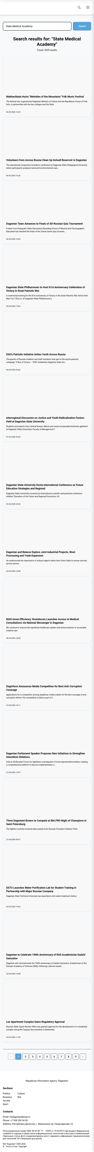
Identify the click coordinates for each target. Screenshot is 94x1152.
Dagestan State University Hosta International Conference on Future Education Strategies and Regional (44, 486)
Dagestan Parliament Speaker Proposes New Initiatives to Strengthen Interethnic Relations (45, 755)
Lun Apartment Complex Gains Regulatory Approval (35, 1021)
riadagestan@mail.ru (19, 1117)
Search (82, 26)
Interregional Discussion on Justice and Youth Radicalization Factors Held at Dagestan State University (45, 419)
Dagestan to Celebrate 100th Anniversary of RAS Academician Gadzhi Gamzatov (45, 956)
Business (7, 1097)
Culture (21, 1093)
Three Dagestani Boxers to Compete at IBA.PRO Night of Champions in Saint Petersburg (46, 822)
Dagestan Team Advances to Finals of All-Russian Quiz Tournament (44, 223)
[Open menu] (87, 7)
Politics (6, 1093)
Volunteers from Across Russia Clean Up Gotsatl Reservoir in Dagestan (46, 160)
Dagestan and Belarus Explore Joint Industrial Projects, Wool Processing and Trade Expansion (40, 554)
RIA (19, 1097)
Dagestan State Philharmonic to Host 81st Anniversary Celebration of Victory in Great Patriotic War (45, 289)
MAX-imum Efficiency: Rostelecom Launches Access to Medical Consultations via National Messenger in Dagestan (42, 621)
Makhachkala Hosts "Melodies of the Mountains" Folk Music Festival (45, 96)
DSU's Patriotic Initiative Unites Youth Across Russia (36, 354)
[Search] (79, 7)
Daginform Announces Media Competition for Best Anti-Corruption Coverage (44, 688)
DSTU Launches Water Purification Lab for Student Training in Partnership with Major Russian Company (41, 889)
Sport (5, 1104)
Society (6, 1100)
